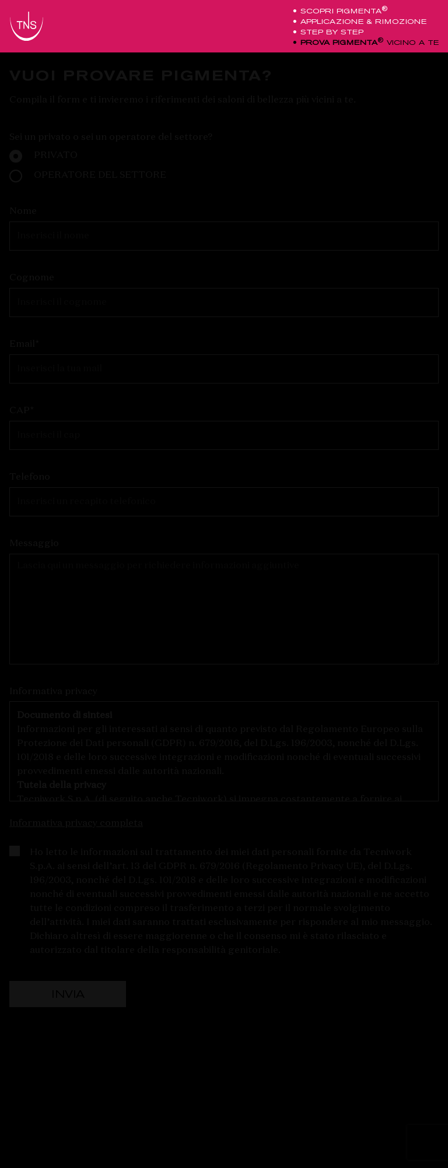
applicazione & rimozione (361, 21)
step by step (329, 32)
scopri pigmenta (342, 11)
